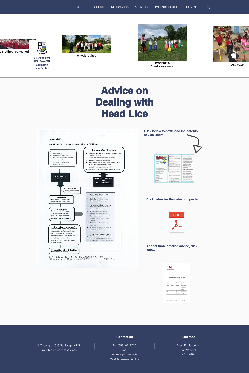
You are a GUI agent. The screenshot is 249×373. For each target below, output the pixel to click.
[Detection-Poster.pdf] (176, 222)
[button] (96, 7)
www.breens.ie (130, 358)
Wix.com (72, 350)
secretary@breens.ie (124, 354)
